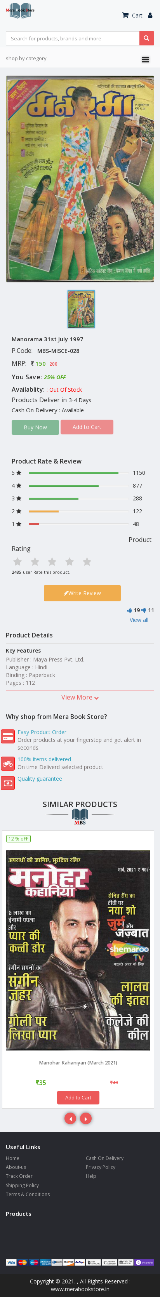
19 (137, 610)
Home (12, 1158)
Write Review (82, 593)
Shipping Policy (22, 1185)
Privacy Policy (100, 1167)
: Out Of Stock (64, 389)
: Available (71, 410)
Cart (132, 15)
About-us (16, 1167)
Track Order (19, 1176)
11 (151, 610)
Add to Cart (78, 1097)
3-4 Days (80, 400)
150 (40, 363)
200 (53, 364)
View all (139, 619)
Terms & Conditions (28, 1194)
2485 (16, 572)
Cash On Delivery (104, 1158)
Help (91, 1176)
